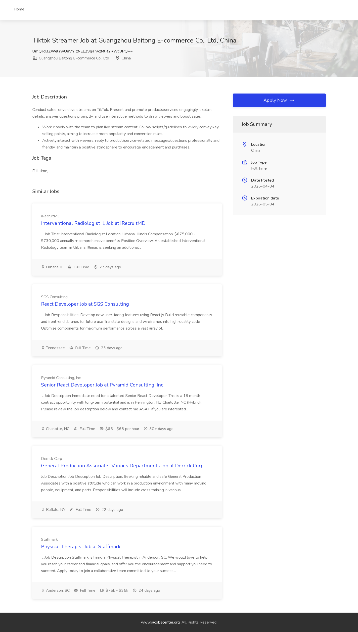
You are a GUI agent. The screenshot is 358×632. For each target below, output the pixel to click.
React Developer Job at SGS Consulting (85, 304)
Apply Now (279, 100)
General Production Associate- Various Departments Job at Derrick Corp (122, 465)
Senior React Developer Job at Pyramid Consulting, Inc (102, 385)
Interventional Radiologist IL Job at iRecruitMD (93, 223)
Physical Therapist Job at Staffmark (81, 546)
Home (19, 9)
